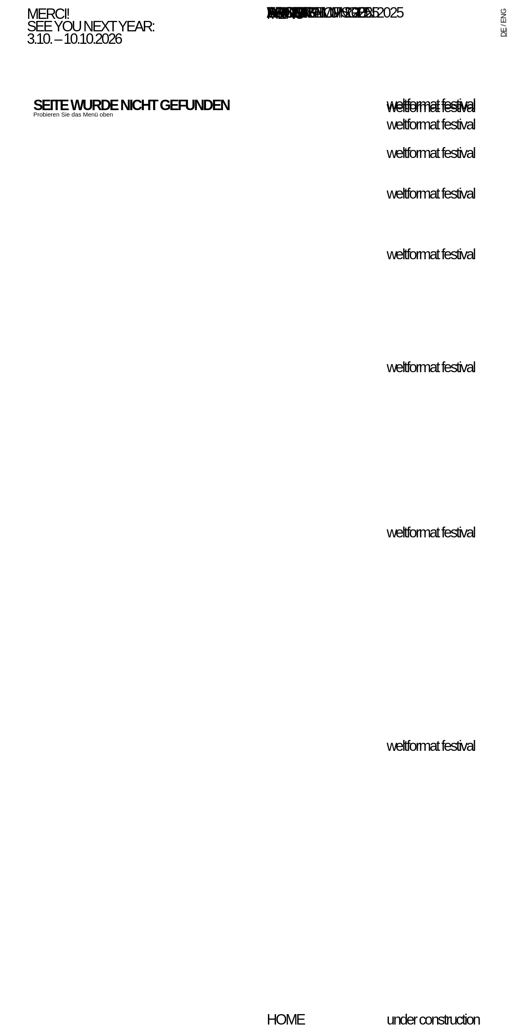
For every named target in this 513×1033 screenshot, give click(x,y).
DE (504, 32)
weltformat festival (431, 107)
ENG (504, 15)
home (285, 1019)
